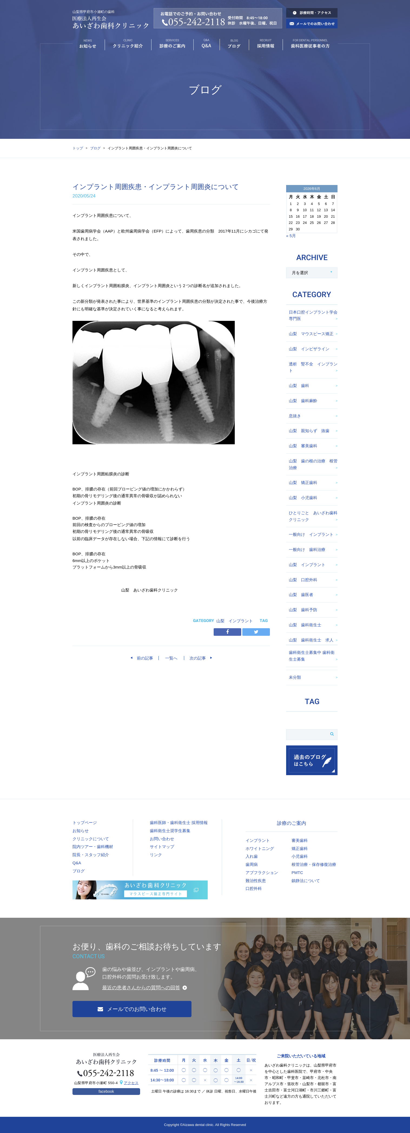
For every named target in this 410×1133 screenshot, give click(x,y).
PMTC (297, 872)
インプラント (258, 840)
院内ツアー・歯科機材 (92, 846)
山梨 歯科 (299, 385)
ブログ (95, 148)
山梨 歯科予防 (303, 609)
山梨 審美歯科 (303, 445)
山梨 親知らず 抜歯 (309, 430)
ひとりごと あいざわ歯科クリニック (313, 516)
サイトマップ (162, 846)
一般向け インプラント (311, 534)
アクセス (131, 1083)
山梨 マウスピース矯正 (311, 333)
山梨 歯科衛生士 (305, 625)
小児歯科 (300, 856)
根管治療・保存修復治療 (314, 864)
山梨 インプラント (234, 620)
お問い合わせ (162, 838)
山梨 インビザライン (309, 349)
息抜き (295, 415)
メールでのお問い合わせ (132, 1009)
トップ (77, 148)
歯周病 (252, 864)
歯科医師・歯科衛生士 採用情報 (179, 822)
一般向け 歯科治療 (307, 549)
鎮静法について (306, 880)
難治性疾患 (256, 880)
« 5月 (291, 235)
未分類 (295, 677)
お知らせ (80, 830)
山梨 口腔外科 (303, 579)
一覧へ (171, 658)
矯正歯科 (300, 848)
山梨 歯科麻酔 (303, 400)
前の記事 (143, 658)
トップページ (84, 822)
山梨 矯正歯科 (303, 482)
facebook (106, 1091)
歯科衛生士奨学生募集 (170, 830)
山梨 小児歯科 (303, 497)
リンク (156, 854)
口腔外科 (254, 888)
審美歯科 (300, 840)
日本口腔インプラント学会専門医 (313, 315)
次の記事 (200, 658)
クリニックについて (90, 838)
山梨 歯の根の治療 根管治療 (313, 464)
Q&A (76, 862)
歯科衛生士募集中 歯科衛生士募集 (312, 655)
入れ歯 (252, 856)
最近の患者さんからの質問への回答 (141, 987)
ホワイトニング (260, 848)
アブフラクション (262, 872)
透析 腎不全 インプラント (313, 367)
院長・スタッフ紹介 (90, 854)
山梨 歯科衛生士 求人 (311, 640)
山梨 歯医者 (301, 594)
